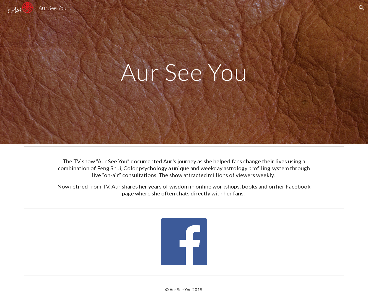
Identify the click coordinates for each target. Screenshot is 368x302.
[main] (184, 72)
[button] (361, 7)
